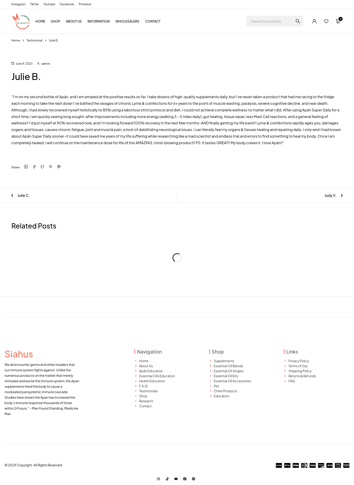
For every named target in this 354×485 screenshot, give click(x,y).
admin (45, 63)
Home (15, 40)
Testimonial (34, 40)
